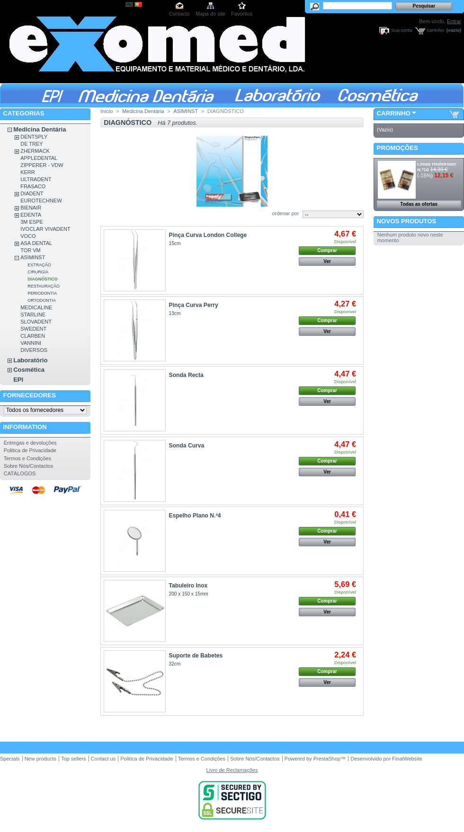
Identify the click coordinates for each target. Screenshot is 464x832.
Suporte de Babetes (196, 655)
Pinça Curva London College (208, 235)
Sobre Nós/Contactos (29, 466)
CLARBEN (32, 336)
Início (106, 111)
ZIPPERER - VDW (41, 165)
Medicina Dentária (39, 129)
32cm (175, 663)
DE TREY (31, 144)
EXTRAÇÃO (39, 265)
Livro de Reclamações (232, 770)
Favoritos (241, 14)
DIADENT (31, 193)
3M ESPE (31, 222)
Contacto (179, 14)
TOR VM (30, 250)
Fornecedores (29, 395)
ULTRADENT (35, 179)
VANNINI (30, 343)
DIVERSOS (33, 350)
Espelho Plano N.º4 (195, 515)
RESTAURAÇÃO (43, 286)
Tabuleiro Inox (188, 585)
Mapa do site (210, 14)
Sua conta (401, 30)
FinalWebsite (407, 759)
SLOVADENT (36, 321)
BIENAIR (30, 207)
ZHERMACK (35, 151)
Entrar (454, 21)
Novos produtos (407, 221)
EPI (18, 379)
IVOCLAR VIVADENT (45, 229)
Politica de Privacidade (30, 450)
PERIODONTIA (42, 293)
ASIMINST (32, 257)
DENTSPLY (33, 137)
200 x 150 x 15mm (188, 593)
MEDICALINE (36, 307)
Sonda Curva (187, 445)
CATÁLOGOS (20, 473)
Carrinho (393, 113)
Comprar (327, 250)
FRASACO (32, 186)
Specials (10, 759)
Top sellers (73, 759)
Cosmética (29, 369)
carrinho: (436, 30)
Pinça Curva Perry (193, 305)
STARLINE (32, 314)
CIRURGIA (37, 272)
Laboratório (30, 360)
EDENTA (30, 215)
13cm (176, 313)
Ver (327, 261)
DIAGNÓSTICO (42, 279)
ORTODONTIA (41, 300)
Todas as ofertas (418, 204)
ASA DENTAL (36, 243)
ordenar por (285, 213)
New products (40, 759)
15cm (175, 243)
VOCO (28, 236)
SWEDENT (33, 329)
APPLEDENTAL (38, 158)
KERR (27, 172)
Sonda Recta (186, 375)
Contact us (103, 759)
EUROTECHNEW (41, 200)
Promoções (397, 147)
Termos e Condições (27, 458)
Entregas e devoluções (30, 443)
